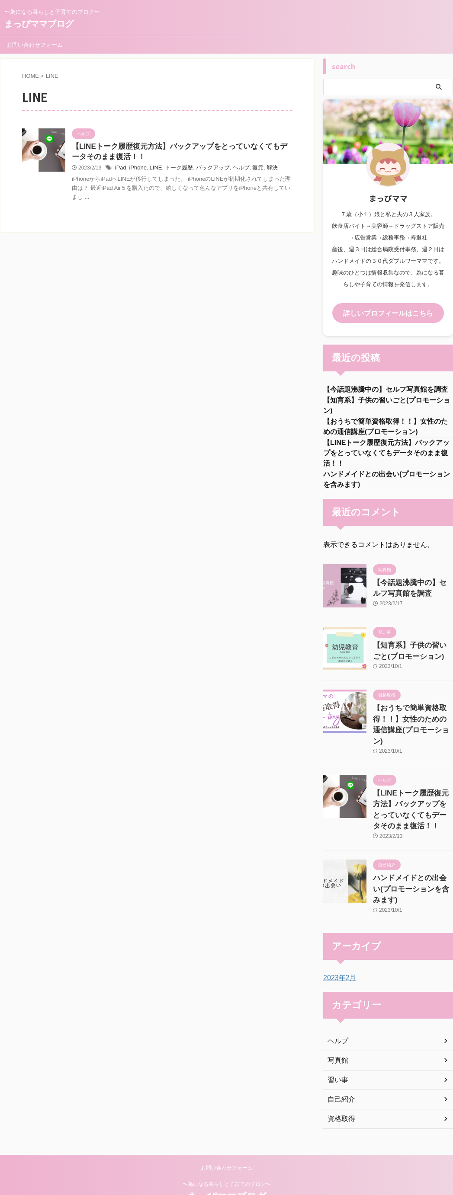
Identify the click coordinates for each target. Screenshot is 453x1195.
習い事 (337, 1050)
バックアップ (206, 169)
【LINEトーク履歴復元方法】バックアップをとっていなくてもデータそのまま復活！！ (386, 457)
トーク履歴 (175, 169)
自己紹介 (340, 1070)
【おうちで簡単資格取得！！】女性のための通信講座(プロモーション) (412, 721)
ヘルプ (232, 169)
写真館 (337, 1031)
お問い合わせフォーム (34, 45)
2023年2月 (337, 948)
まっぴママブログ (39, 24)
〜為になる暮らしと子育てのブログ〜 (227, 1155)
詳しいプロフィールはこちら (388, 312)
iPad (120, 169)
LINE (153, 169)
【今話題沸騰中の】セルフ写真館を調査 (385, 388)
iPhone (136, 169)
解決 (262, 169)
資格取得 (340, 1089)
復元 (248, 169)
